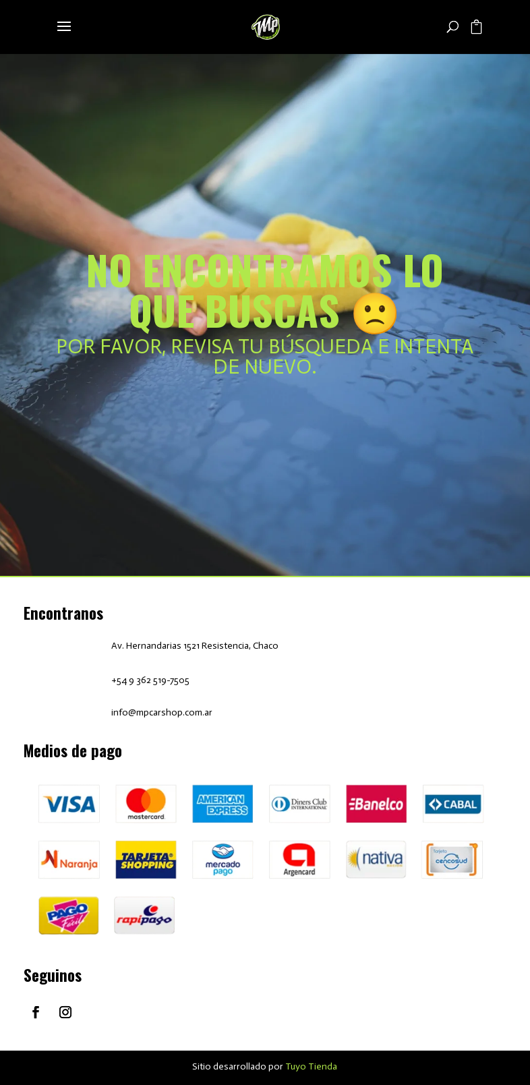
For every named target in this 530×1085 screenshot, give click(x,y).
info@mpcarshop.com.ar (161, 712)
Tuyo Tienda (311, 1066)
